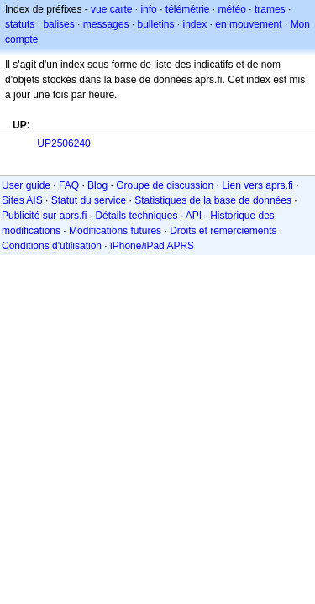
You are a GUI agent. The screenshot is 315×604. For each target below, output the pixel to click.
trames (270, 9)
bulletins (155, 24)
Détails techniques (136, 215)
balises (58, 24)
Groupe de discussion (164, 185)
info (148, 9)
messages (106, 24)
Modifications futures (115, 231)
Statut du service (88, 200)
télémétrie (187, 9)
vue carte (111, 9)
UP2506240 (63, 143)
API (194, 215)
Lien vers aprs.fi (257, 185)
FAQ (69, 185)
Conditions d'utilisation (52, 246)
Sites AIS (22, 200)
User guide (26, 185)
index (195, 24)
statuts (19, 24)
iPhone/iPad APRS (152, 246)
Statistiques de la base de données (212, 200)
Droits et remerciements (223, 231)
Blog (97, 185)
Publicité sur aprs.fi (44, 215)
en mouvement (248, 24)
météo (232, 9)
